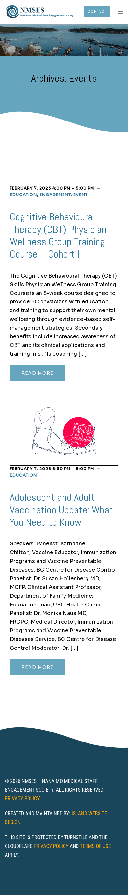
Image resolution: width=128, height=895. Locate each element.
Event (80, 194)
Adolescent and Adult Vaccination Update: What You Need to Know (61, 510)
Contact (96, 11)
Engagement (55, 194)
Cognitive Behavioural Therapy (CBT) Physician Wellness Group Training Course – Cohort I (58, 235)
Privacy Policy (22, 798)
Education (23, 194)
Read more (37, 373)
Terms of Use (95, 846)
